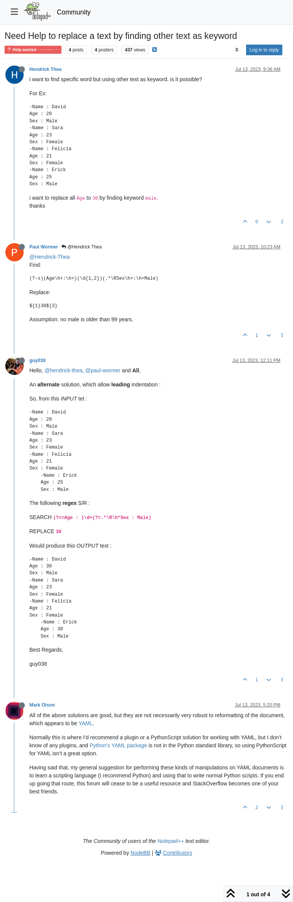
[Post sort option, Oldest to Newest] (236, 50)
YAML (86, 723)
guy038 (37, 360)
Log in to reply (264, 50)
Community (74, 12)
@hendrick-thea (63, 370)
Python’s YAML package (118, 745)
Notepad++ (171, 841)
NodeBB (140, 853)
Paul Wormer (43, 247)
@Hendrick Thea (81, 247)
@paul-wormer (103, 370)
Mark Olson (42, 705)
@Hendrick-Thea (49, 257)
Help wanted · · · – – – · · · (33, 49)
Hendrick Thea (45, 69)
